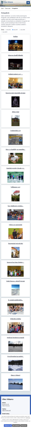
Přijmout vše (8, 425)
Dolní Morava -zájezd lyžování (15, 281)
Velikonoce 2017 (15, 187)
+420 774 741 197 (6, 410)
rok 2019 (5, 32)
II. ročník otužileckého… (15, 300)
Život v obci (7, 8)
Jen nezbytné (16, 425)
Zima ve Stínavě (15, 375)
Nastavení (23, 425)
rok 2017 (15, 29)
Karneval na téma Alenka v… (15, 262)
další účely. (28, 417)
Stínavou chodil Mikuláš (15, 55)
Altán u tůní (15, 112)
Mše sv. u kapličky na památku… (15, 149)
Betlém (15, 36)
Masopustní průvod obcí (15, 243)
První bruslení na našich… (15, 356)
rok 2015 (8, 29)
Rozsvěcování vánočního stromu (15, 93)
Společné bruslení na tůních (15, 337)
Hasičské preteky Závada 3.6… (15, 168)
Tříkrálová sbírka (15, 319)
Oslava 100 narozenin (15, 224)
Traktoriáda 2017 (15, 130)
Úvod (2, 8)
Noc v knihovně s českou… (15, 206)
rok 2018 (22, 29)
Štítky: (2, 29)
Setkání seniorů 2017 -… (15, 74)
